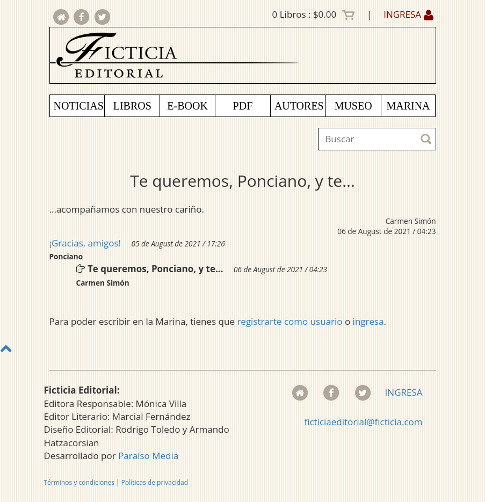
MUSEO (353, 106)
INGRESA (408, 14)
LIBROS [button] (132, 106)
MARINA (408, 106)
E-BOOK (187, 106)
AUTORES (299, 106)
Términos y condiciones (79, 482)
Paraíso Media (148, 455)
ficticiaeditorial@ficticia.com (363, 422)
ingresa (368, 321)
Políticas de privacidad (154, 482)
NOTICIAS (79, 106)
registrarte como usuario (289, 321)
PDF (243, 106)
